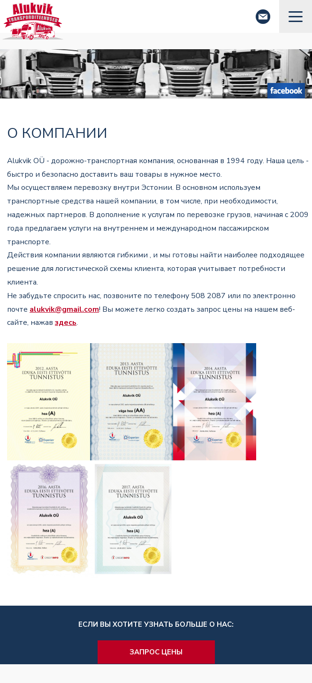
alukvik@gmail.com (64, 309)
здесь (65, 322)
